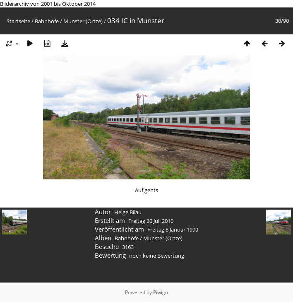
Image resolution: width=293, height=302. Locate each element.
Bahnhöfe (47, 21)
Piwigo (160, 292)
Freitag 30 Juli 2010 (150, 221)
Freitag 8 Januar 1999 (172, 229)
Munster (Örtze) (83, 21)
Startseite (18, 21)
